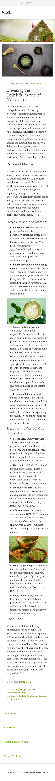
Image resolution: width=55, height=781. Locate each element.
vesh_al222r (36, 84)
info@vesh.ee (28, 3)
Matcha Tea (25, 681)
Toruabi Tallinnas (13, 756)
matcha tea (29, 106)
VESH (7, 12)
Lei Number (10, 713)
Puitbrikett (9, 727)
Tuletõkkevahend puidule (17, 741)
